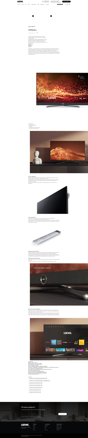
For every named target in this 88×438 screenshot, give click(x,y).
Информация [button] (42, 4)
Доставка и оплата (59, 425)
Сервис (29, 4)
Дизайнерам (46, 425)
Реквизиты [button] (58, 429)
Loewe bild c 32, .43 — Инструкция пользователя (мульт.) (37, 378)
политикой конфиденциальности (37, 416)
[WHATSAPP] (57, 4)
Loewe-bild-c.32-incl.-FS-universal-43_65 (34, 385)
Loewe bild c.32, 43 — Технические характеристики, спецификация (38, 380)
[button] (66, 1)
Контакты (47, 4)
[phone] (62, 4)
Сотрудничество (33, 4)
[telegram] (59, 4)
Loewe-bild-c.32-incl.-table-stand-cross (34, 387)
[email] (60, 4)
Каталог (22, 4)
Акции (34, 428)
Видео (38, 4)
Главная (19, 4)
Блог (26, 4)
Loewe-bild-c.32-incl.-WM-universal (34, 392)
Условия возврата (59, 428)
